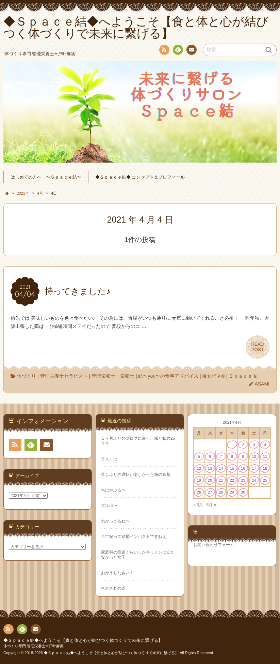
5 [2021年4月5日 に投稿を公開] (199, 456)
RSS (163, 51)
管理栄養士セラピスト (64, 376)
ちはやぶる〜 (113, 490)
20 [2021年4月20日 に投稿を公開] (210, 480)
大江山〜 (109, 505)
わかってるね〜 (115, 521)
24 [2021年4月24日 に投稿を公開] (254, 480)
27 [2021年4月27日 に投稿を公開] (210, 492)
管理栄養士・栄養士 (113, 376)
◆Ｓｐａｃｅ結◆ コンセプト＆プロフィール (140, 177)
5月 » (211, 504)
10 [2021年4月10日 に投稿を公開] (254, 456)
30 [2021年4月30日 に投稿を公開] (243, 492)
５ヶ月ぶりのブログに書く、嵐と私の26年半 (138, 441)
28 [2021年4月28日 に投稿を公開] (221, 492)
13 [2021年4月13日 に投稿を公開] (210, 468)
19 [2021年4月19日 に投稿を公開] (199, 480)
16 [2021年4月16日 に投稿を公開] (243, 468)
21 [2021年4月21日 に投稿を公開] (221, 480)
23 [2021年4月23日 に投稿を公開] (243, 480)
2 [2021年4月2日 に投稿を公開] (243, 445)
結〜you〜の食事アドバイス (168, 376)
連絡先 (191, 51)
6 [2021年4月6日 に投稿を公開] (210, 456)
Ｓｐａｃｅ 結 (244, 376)
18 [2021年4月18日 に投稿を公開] (265, 468)
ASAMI (261, 384)
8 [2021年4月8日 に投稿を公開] (232, 456)
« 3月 (198, 504)
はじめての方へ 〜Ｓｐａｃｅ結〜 (46, 177)
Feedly (177, 51)
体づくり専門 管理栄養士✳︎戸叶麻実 (33, 646)
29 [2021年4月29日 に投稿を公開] (232, 492)
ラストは (109, 459)
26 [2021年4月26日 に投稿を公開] (199, 492)
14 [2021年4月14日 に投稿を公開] (221, 468)
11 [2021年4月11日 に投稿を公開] (265, 456)
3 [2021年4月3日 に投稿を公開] (254, 445)
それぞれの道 (113, 588)
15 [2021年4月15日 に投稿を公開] (232, 468)
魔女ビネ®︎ (213, 376)
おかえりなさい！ (117, 573)
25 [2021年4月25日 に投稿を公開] (265, 480)
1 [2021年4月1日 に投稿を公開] (232, 445)
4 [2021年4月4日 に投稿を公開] (265, 445)
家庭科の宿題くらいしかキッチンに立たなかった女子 (138, 555)
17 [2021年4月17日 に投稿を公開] (254, 468)
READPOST (257, 347)
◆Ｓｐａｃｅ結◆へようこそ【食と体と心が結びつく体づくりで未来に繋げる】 (83, 640)
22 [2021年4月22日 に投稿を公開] (232, 480)
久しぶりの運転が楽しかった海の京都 (135, 474)
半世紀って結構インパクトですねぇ (133, 536)
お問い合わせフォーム (213, 544)
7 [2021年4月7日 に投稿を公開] (221, 456)
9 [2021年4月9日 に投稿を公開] (243, 456)
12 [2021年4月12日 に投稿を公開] (199, 468)
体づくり (26, 376)
